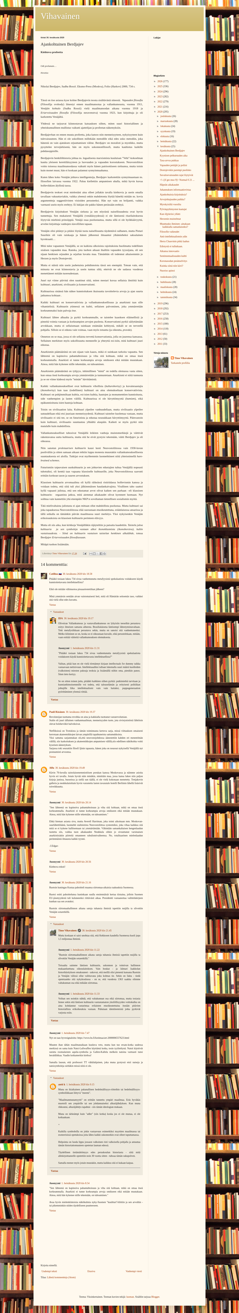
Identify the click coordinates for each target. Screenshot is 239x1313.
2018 (160, 308)
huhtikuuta (166, 282)
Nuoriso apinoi (167, 270)
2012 (160, 339)
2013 (160, 334)
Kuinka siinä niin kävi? (171, 265)
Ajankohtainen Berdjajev (172, 150)
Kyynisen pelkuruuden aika (173, 155)
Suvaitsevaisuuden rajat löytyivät (176, 175)
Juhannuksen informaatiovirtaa (175, 189)
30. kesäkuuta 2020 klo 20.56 (76, 861)
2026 (160, 81)
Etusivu (91, 1271)
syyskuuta (165, 131)
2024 (160, 91)
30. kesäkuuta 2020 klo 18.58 (77, 574)
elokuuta (165, 136)
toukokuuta (166, 277)
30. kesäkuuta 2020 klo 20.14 (76, 802)
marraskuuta (166, 121)
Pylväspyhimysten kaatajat (173, 209)
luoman (130, 1296)
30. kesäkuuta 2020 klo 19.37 (80, 712)
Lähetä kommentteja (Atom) (61, 1277)
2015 (160, 323)
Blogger (155, 1296)
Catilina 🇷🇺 (55, 574)
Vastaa (52, 604)
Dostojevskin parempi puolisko (175, 170)
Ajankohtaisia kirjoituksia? (173, 194)
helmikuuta (166, 292)
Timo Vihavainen (67, 930)
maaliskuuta (166, 287)
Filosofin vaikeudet (169, 231)
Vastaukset (58, 612)
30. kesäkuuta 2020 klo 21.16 (76, 882)
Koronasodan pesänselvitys (173, 261)
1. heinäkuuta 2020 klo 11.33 (85, 993)
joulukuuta (166, 116)
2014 (160, 328)
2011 (160, 344)
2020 (160, 111)
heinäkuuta (166, 141)
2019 (160, 303)
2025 (160, 86)
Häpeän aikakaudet (169, 184)
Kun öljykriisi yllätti (170, 214)
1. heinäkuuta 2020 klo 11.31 (85, 648)
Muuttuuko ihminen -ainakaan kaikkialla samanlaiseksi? (175, 225)
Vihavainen (60, 16)
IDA (60, 618)
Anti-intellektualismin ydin (173, 236)
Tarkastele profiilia (180, 363)
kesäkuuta (165, 146)
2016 (160, 318)
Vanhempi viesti (134, 1271)
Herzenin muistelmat (170, 219)
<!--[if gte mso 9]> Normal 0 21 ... (177, 180)
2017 (160, 313)
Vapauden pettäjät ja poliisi (173, 165)
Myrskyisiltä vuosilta (170, 204)
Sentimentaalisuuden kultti (173, 256)
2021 (160, 106)
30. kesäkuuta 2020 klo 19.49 (70, 768)
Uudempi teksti (49, 1271)
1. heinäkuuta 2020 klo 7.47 (75, 1033)
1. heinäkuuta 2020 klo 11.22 (85, 949)
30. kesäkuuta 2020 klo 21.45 (97, 930)
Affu (51, 768)
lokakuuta (165, 126)
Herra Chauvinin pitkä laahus (174, 241)
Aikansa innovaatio (169, 251)
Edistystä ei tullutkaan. (171, 246)
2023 (160, 96)
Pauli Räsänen (57, 712)
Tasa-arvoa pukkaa (169, 160)
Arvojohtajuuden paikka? (172, 199)
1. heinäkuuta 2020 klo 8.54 (75, 1183)
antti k (61, 1084)
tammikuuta (166, 297)
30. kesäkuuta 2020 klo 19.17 (79, 618)
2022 (160, 101)
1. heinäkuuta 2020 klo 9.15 (80, 1084)
